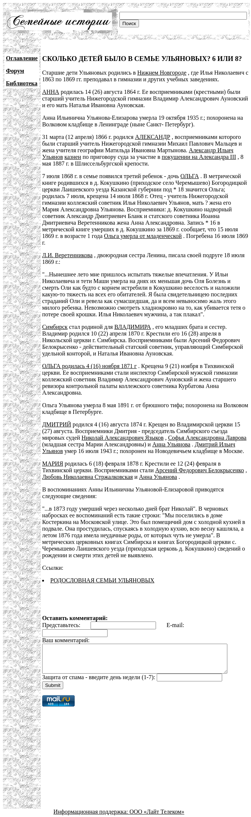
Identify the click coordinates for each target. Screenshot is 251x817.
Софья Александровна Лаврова (207, 431)
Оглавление (22, 58)
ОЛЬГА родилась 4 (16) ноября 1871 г (89, 359)
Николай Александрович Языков (123, 431)
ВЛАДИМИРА (132, 320)
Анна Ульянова (171, 438)
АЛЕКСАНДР (152, 137)
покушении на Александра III (199, 157)
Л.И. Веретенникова (67, 248)
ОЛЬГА (189, 176)
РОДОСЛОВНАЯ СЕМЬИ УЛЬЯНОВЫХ (102, 574)
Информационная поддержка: (92, 810)
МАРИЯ (52, 457)
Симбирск (55, 320)
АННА (50, 92)
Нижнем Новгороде (161, 72)
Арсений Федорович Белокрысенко (199, 463)
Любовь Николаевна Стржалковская (87, 470)
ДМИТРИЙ (56, 418)
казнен (72, 157)
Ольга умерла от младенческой (93, 236)
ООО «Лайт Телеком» (156, 810)
